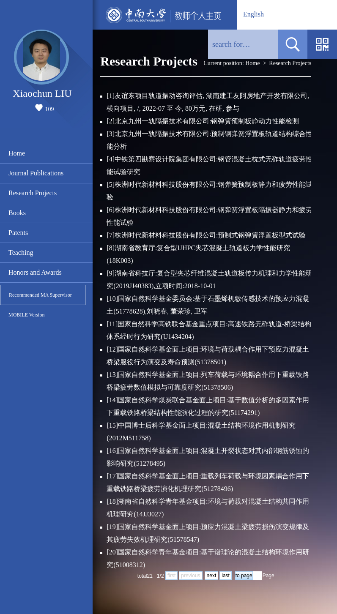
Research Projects (32, 192)
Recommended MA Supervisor (40, 295)
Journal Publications (35, 173)
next (211, 576)
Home (16, 153)
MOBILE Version (26, 315)
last (226, 576)
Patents (18, 232)
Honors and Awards (35, 272)
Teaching (20, 252)
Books (17, 212)
